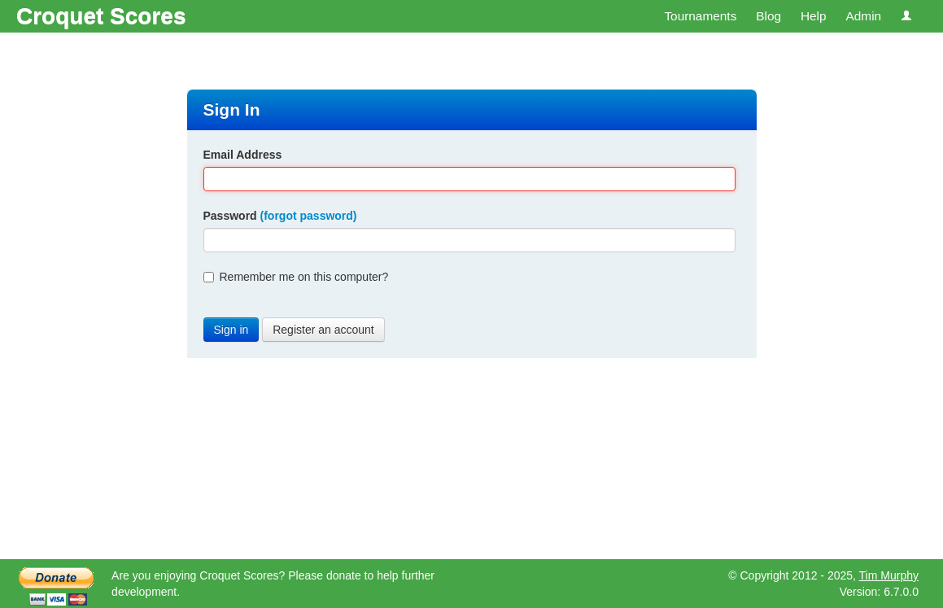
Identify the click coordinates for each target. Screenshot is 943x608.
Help (814, 16)
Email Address (242, 154)
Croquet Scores (101, 15)
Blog (768, 16)
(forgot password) (308, 215)
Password (280, 215)
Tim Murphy (889, 575)
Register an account (323, 329)
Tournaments (700, 16)
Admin (863, 16)
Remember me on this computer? (296, 276)
